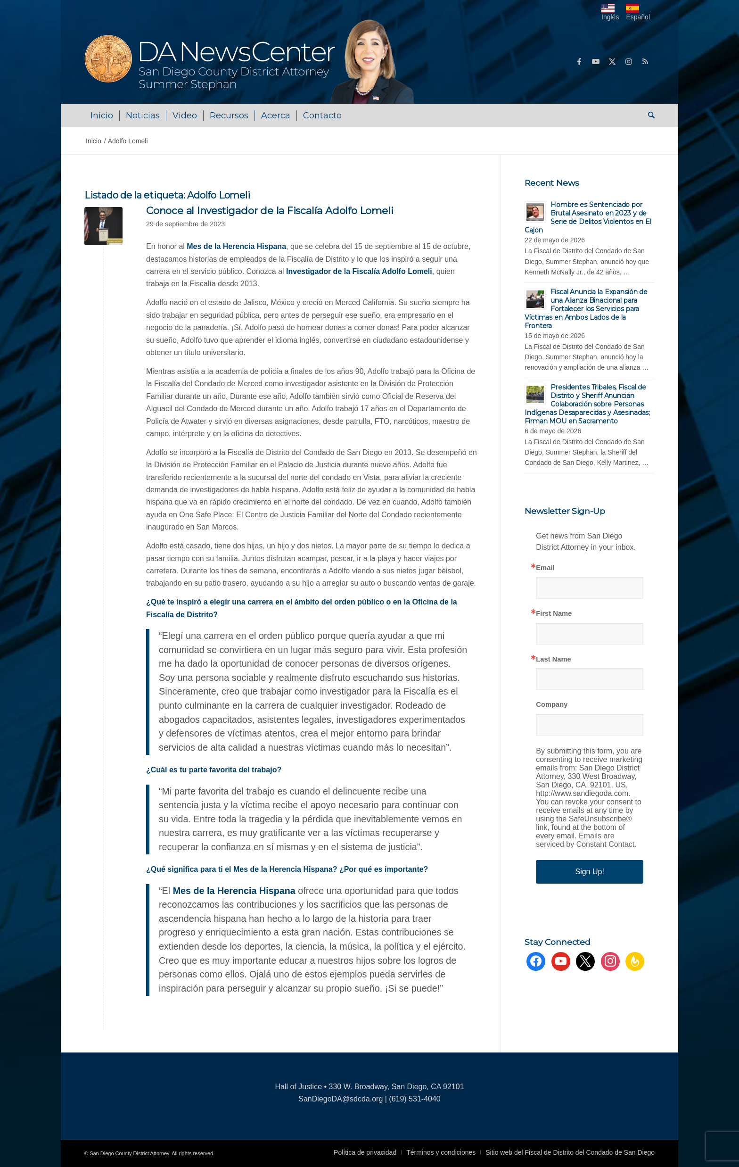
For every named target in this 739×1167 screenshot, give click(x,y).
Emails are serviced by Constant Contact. (586, 840)
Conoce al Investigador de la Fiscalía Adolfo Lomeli (269, 210)
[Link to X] (612, 61)
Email (545, 567)
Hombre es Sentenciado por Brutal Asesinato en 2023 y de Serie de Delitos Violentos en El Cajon (588, 217)
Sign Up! (589, 872)
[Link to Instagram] (629, 61)
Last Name (553, 659)
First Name (554, 613)
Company (551, 704)
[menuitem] (101, 115)
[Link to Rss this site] (645, 61)
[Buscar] (648, 115)
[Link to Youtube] (596, 61)
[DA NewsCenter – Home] (250, 61)
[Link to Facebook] (579, 61)
